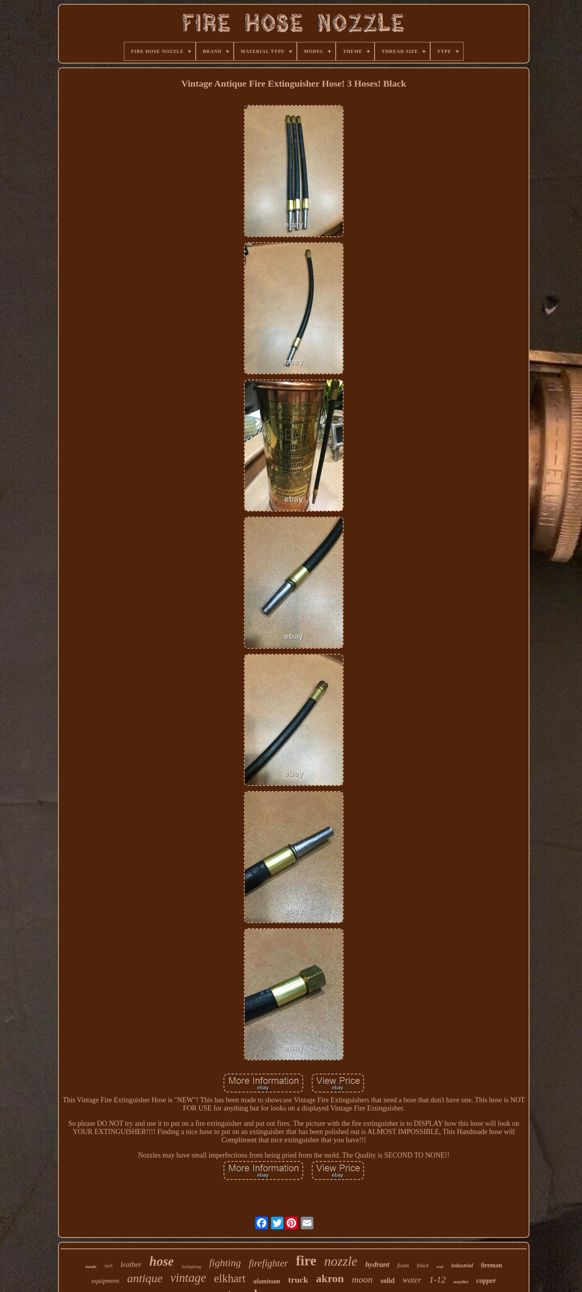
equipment (105, 1281)
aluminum (266, 1281)
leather (131, 1264)
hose (161, 1261)
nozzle (340, 1261)
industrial (462, 1265)
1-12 (437, 1280)
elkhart (230, 1278)
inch (108, 1265)
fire (306, 1260)
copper (486, 1281)
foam (403, 1265)
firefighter (268, 1263)
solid (387, 1281)
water (411, 1280)
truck (298, 1280)
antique (144, 1278)
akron (330, 1278)
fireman (491, 1265)
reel (439, 1266)
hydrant (377, 1264)
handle (90, 1267)
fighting (225, 1262)
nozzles (460, 1282)
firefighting (191, 1266)
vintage (188, 1278)
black (423, 1265)
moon (362, 1279)
